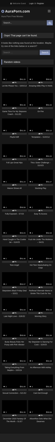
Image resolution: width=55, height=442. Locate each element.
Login (31, 3)
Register (40, 3)
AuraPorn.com (15, 11)
